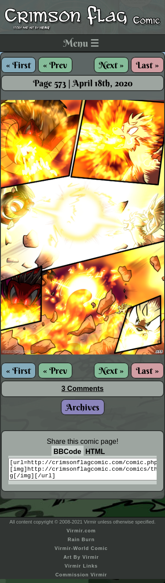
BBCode (67, 451)
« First (18, 64)
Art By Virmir (81, 561)
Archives (82, 407)
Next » (111, 64)
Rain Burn (81, 543)
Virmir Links (81, 569)
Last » (147, 64)
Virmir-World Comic (81, 552)
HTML (95, 451)
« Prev (55, 64)
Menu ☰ (81, 43)
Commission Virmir (81, 578)
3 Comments (82, 388)
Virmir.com (81, 534)
